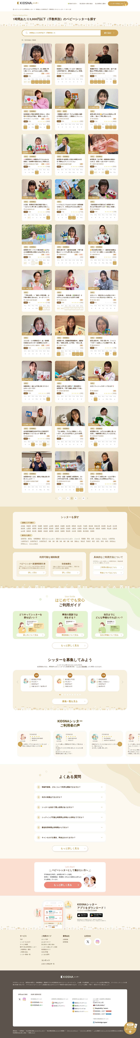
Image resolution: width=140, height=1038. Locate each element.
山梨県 (29, 528)
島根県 (103, 528)
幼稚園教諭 (37, 538)
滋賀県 (62, 528)
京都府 (68, 528)
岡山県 (109, 528)
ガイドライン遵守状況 (85, 1030)
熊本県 (68, 531)
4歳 (64, 541)
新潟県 (103, 526)
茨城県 (62, 526)
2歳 (57, 541)
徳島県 (29, 531)
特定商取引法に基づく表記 (19, 1032)
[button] (60, 694)
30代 (102, 541)
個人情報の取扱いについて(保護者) (56, 1030)
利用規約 (22, 1030)
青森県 (29, 526)
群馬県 (74, 526)
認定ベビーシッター (48, 538)
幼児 (93, 541)
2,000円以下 (34, 541)
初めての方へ (72, 3)
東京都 (91, 526)
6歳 (72, 541)
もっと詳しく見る (73, 848)
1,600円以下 (25, 541)
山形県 (51, 526)
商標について (31, 1032)
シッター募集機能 (82, 666)
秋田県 (45, 526)
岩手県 (34, 526)
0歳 (50, 541)
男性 (88, 538)
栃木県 (68, 526)
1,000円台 (111, 538)
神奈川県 (97, 526)
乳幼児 (88, 541)
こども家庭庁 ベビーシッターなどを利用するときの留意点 (108, 1030)
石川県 (115, 526)
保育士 (30, 538)
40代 (106, 541)
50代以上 (113, 541)
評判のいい (24, 544)
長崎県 (62, 531)
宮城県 (40, 526)
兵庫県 (79, 528)
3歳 (61, 541)
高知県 (45, 531)
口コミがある (33, 544)
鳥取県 (98, 528)
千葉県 (85, 526)
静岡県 (45, 528)
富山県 (109, 526)
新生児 (83, 541)
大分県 (74, 531)
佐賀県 (57, 531)
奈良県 (85, 528)
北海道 (23, 526)
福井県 (23, 528)
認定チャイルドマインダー (64, 538)
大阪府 (74, 528)
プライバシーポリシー (72, 1030)
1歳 (53, 541)
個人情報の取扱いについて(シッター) (35, 1030)
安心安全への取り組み (86, 3)
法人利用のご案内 (100, 3)
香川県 (34, 531)
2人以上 (98, 538)
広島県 (115, 528)
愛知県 (51, 528)
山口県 (23, 531)
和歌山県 (91, 528)
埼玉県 (79, 526)
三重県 (57, 528)
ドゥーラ (77, 538)
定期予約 (24, 538)
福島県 (57, 526)
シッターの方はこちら (119, 3)
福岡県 (51, 531)
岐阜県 (40, 528)
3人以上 (104, 538)
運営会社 (15, 1030)
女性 (92, 538)
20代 (97, 541)
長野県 (34, 528)
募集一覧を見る (73, 701)
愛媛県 (40, 531)
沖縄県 (92, 531)
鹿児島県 (86, 531)
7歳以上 (76, 541)
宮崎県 (79, 531)
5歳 (68, 541)
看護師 (83, 538)
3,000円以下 (43, 541)
